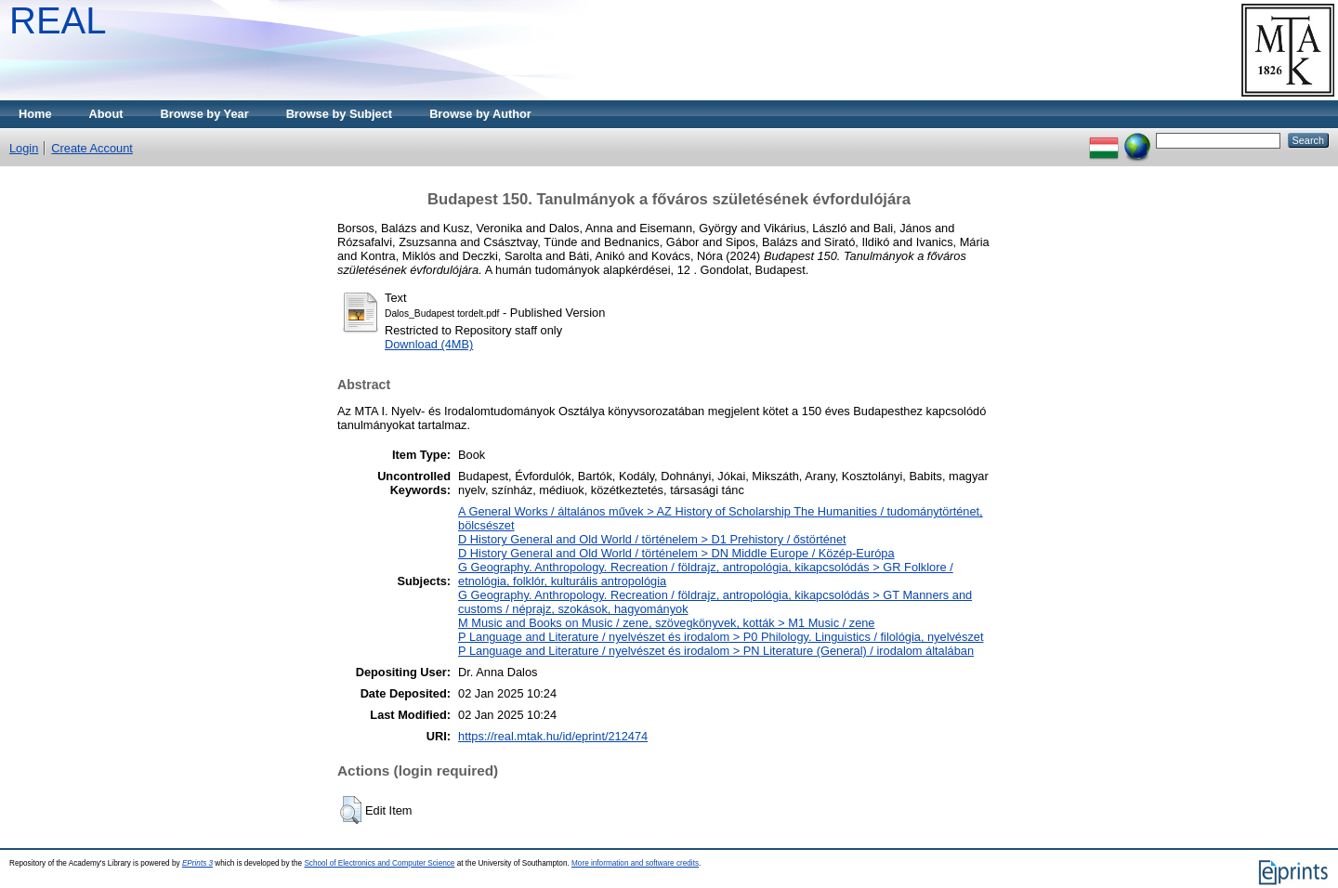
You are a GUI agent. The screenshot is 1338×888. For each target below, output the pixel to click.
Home (35, 114)
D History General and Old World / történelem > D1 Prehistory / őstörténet (652, 539)
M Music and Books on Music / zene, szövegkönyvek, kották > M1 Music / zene (666, 623)
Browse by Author (480, 114)
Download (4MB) (429, 344)
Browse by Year (205, 114)
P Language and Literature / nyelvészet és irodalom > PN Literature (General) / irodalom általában (716, 651)
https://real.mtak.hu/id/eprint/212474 (553, 736)
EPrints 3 (197, 863)
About (106, 114)
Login (23, 148)
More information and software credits (635, 863)
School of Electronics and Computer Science (379, 863)
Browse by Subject (339, 114)
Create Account (92, 148)
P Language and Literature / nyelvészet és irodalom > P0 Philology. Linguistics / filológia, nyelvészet (720, 637)
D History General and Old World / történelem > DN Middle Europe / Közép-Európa (676, 553)
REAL (58, 20)
